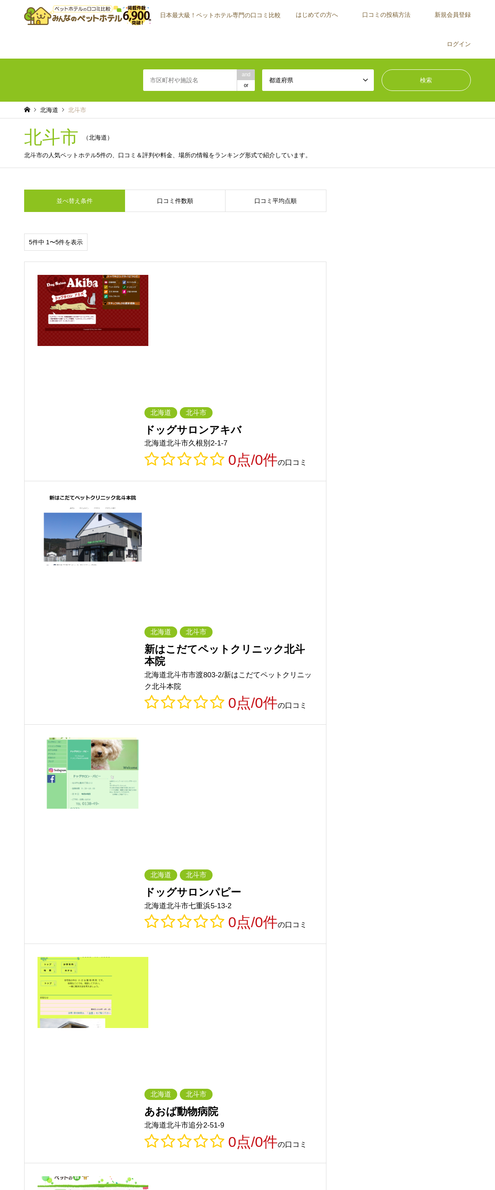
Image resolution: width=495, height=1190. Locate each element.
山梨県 (143, 900)
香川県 (255, 925)
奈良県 (255, 913)
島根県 (422, 913)
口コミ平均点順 (275, 200)
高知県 (367, 925)
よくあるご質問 (263, 1038)
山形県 (311, 875)
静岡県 (311, 900)
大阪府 (143, 913)
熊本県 (143, 937)
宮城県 (199, 875)
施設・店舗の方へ (415, 1038)
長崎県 (88, 937)
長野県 (199, 900)
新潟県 (367, 888)
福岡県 (422, 925)
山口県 (143, 925)
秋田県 (255, 875)
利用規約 (215, 1166)
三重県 (422, 900)
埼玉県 (143, 888)
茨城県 (422, 875)
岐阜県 (255, 900)
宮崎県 (255, 937)
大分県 (199, 937)
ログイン (459, 43)
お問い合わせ (306, 1166)
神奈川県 (313, 888)
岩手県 (143, 875)
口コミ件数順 (175, 200)
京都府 (88, 913)
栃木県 (32, 888)
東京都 (255, 888)
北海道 (32, 875)
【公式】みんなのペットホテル (410, 1147)
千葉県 (199, 888)
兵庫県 (199, 913)
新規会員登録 (453, 14)
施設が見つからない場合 (423, 1001)
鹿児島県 (313, 937)
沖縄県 (367, 937)
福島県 (367, 875)
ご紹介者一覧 (410, 1013)
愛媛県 (311, 925)
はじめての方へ (317, 14)
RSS (27, 1151)
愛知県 (367, 900)
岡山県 (32, 925)
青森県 (88, 875)
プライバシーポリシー (259, 1166)
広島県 (88, 925)
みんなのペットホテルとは (276, 1001)
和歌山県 (313, 913)
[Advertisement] (89, 1036)
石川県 (32, 900)
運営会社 (405, 1025)
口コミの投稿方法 (386, 14)
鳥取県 (367, 913)
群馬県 (88, 888)
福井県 (88, 900)
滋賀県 (32, 913)
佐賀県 (32, 937)
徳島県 (199, 925)
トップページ (183, 1166)
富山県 (422, 888)
